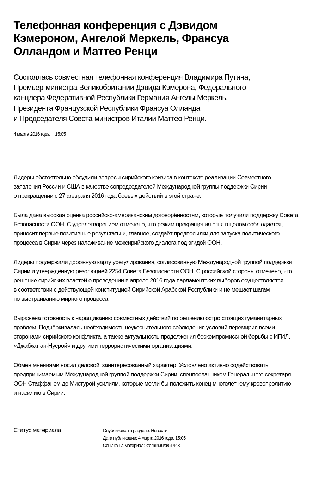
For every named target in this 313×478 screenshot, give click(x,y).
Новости (159, 430)
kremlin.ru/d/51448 (163, 445)
